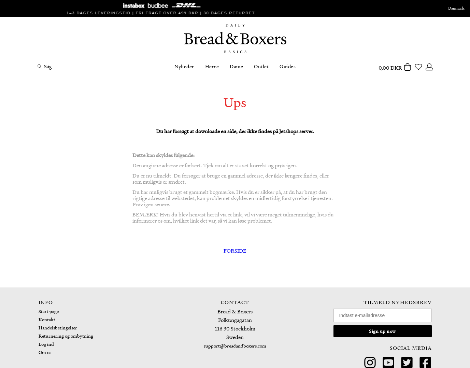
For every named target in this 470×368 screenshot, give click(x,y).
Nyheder (184, 66)
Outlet (261, 66)
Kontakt (47, 319)
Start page (49, 311)
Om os (45, 352)
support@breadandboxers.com (235, 345)
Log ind (46, 344)
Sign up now (382, 331)
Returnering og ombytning (66, 335)
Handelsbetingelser (58, 327)
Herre (212, 66)
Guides (288, 66)
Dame (236, 66)
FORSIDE (235, 250)
